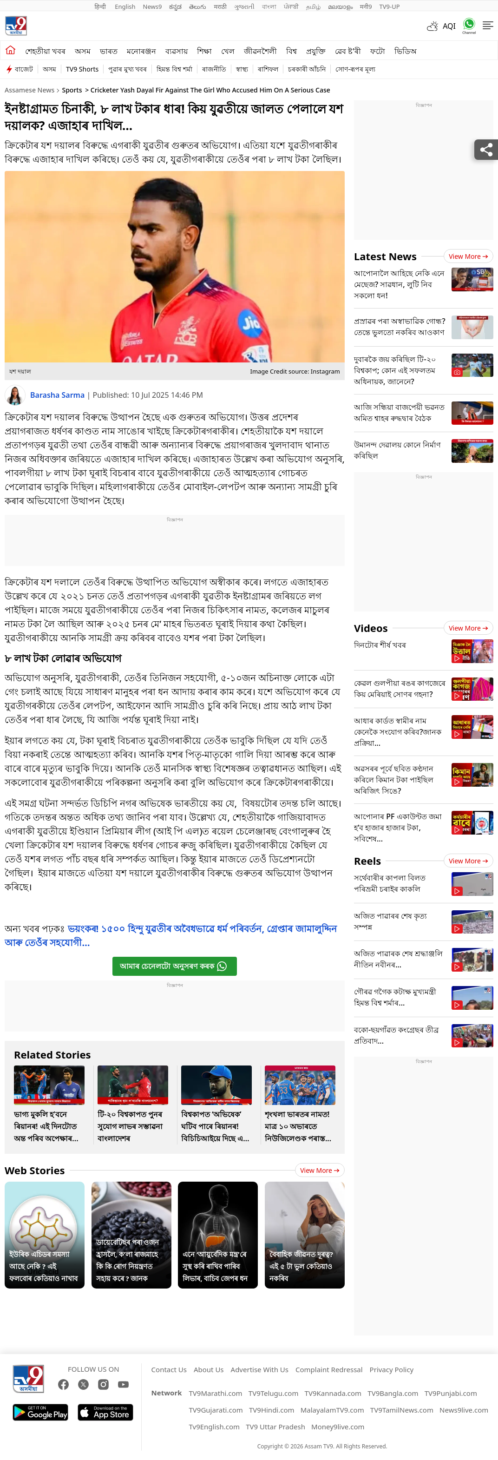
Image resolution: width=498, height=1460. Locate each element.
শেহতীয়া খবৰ (45, 51)
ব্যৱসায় (176, 51)
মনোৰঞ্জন (141, 51)
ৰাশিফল (268, 69)
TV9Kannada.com (333, 1393)
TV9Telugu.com (274, 1393)
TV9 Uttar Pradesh (275, 1426)
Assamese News (29, 89)
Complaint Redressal (329, 1369)
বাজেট (24, 69)
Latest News (385, 256)
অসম (83, 51)
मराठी (220, 6)
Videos (371, 628)
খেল (228, 51)
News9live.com (463, 1409)
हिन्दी (100, 6)
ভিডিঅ (405, 51)
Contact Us (169, 1369)
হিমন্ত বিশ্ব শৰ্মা (174, 69)
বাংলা (269, 6)
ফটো (377, 51)
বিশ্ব (291, 51)
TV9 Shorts (82, 69)
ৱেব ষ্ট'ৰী (348, 51)
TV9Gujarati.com (215, 1409)
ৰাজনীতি (214, 69)
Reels (367, 861)
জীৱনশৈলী (260, 51)
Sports (72, 89)
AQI (449, 26)
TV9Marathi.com (215, 1393)
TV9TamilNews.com (401, 1409)
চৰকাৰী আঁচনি (307, 69)
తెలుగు (197, 6)
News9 (152, 6)
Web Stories (35, 1170)
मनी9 (366, 6)
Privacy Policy (392, 1369)
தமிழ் (313, 6)
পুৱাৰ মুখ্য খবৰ (127, 69)
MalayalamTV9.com (332, 1409)
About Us (209, 1369)
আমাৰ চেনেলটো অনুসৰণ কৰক (173, 966)
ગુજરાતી (244, 6)
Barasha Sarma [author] (58, 395)
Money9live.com (337, 1426)
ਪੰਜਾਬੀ (291, 6)
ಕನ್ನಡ (175, 6)
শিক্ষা (204, 51)
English (125, 6)
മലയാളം (340, 6)
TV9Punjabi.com (451, 1393)
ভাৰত (109, 51)
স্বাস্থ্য (242, 69)
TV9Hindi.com (272, 1409)
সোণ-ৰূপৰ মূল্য (355, 69)
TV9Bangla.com (392, 1393)
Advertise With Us (259, 1369)
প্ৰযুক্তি (316, 51)
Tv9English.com (214, 1426)
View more (320, 1170)
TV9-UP (390, 6)
